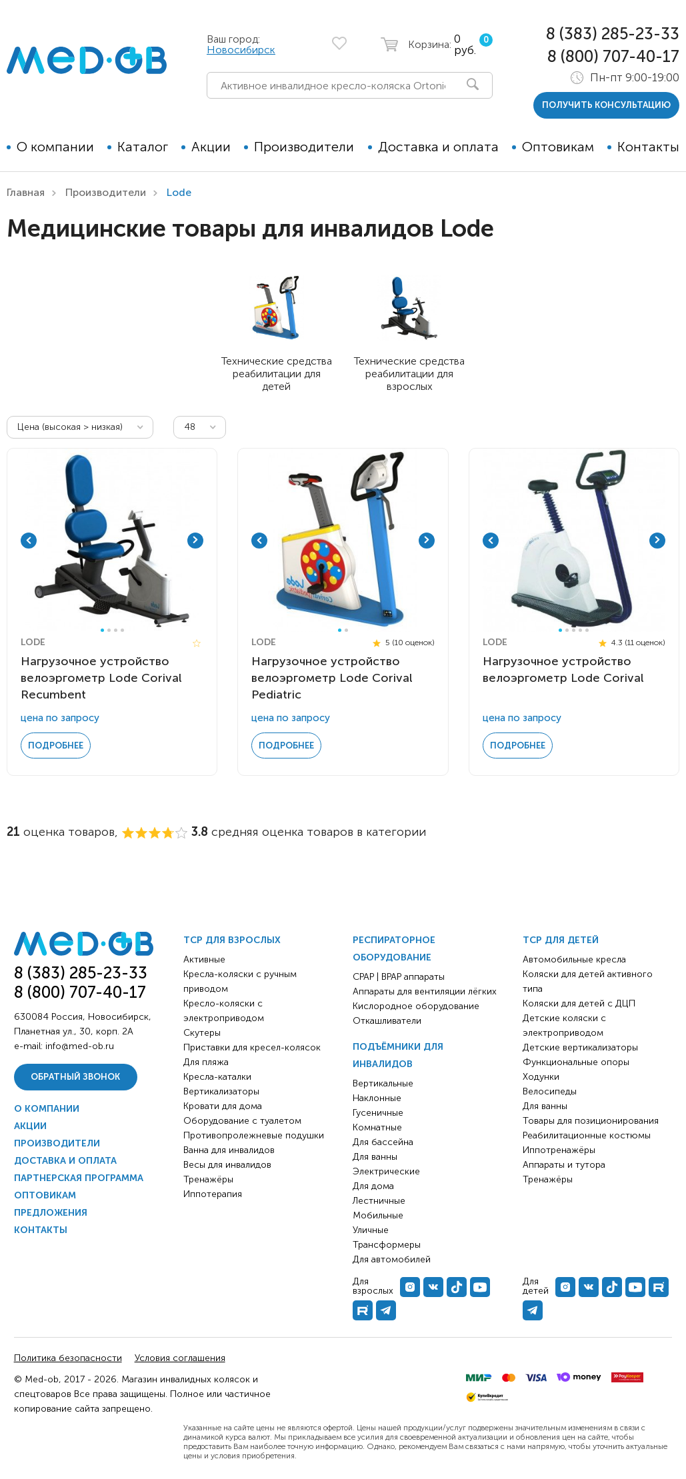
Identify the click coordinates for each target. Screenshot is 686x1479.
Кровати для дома (222, 1106)
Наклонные (377, 1098)
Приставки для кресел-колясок (252, 1047)
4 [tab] (122, 630)
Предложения (50, 1212)
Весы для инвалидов (227, 1164)
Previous (29, 541)
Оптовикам (558, 147)
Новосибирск (241, 49)
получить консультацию (606, 105)
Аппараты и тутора (564, 1164)
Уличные (371, 1230)
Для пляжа (206, 1062)
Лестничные (379, 1200)
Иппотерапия (212, 1194)
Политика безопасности (68, 1358)
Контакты (648, 147)
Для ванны (375, 1156)
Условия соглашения (180, 1358)
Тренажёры (208, 1179)
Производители (304, 147)
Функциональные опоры (576, 1062)
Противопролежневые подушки (253, 1135)
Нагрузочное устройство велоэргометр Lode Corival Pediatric (332, 678)
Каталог (142, 147)
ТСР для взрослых (232, 940)
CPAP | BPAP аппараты (399, 976)
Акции (211, 147)
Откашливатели (387, 1020)
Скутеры (202, 1032)
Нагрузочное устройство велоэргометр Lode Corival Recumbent (101, 678)
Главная (26, 192)
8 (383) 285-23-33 (612, 33)
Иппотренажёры (559, 1150)
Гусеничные (378, 1112)
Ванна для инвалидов (229, 1150)
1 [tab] (102, 630)
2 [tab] (109, 630)
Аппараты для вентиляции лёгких (425, 991)
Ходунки (541, 1076)
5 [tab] (587, 630)
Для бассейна (383, 1142)
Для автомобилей (392, 1259)
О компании (55, 147)
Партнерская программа (78, 1178)
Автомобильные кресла (574, 959)
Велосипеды (550, 1091)
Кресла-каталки (217, 1076)
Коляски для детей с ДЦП (579, 1003)
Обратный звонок (75, 1077)
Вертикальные (383, 1083)
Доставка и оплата (438, 147)
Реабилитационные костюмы (587, 1135)
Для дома (373, 1186)
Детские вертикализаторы (580, 1047)
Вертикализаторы (221, 1091)
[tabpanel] (112, 540)
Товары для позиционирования (591, 1120)
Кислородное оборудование (416, 1006)
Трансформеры (387, 1244)
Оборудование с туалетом (242, 1120)
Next (195, 541)
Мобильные (378, 1215)
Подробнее (55, 745)
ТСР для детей (561, 940)
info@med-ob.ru (79, 1046)
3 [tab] (115, 630)
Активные (204, 959)
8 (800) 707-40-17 (613, 56)
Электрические (386, 1171)
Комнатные (377, 1127)
